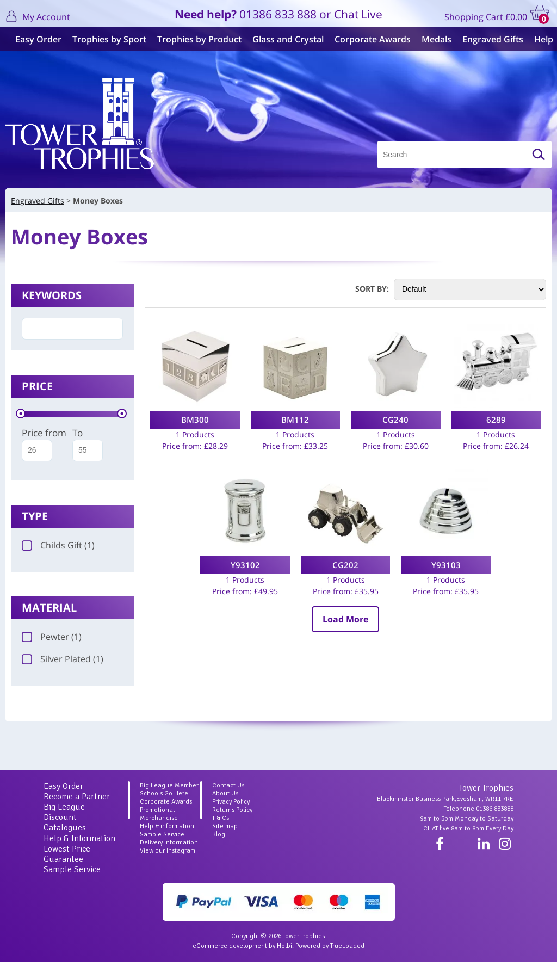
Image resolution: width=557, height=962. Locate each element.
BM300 (195, 419)
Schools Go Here (164, 794)
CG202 (345, 564)
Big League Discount (64, 812)
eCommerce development (230, 946)
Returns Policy (232, 810)
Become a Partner (77, 796)
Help (539, 39)
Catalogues (65, 827)
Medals (432, 39)
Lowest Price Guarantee (67, 854)
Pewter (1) (52, 637)
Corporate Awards (368, 39)
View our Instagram (167, 851)
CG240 (395, 419)
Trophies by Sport (105, 39)
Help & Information (79, 838)
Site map (225, 826)
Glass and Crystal (283, 39)
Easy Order (34, 39)
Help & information (167, 826)
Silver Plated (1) (62, 659)
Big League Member (169, 785)
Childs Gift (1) (58, 545)
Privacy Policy (231, 802)
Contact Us (228, 785)
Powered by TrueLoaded (329, 946)
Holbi (284, 946)
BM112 (295, 419)
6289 (496, 419)
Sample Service (72, 869)
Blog (218, 834)
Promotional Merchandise (159, 814)
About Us (225, 794)
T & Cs (220, 818)
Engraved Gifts (488, 39)
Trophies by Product (195, 39)
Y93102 (245, 564)
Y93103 (446, 564)
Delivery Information (169, 842)
